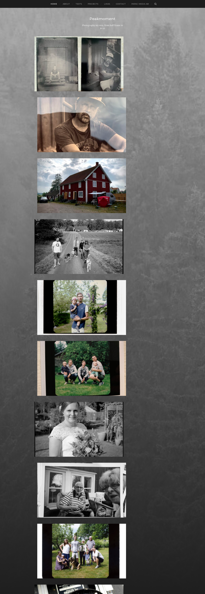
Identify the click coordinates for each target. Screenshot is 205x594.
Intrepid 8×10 (88, 408)
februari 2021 (41, 251)
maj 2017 (39, 345)
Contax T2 (87, 308)
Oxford (85, 471)
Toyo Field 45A (89, 548)
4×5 (83, 251)
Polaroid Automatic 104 (94, 492)
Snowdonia (87, 525)
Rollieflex (86, 508)
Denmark (87, 320)
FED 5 (85, 341)
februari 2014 (41, 427)
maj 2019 (39, 295)
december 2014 (43, 406)
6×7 (83, 260)
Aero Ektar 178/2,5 (91, 266)
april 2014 (39, 423)
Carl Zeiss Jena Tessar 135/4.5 (96, 295)
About (66, 4)
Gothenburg (88, 370)
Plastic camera (89, 487)
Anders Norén (107, 585)
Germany (86, 368)
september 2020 (43, 262)
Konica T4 (87, 423)
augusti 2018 (41, 314)
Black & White (89, 283)
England (86, 337)
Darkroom (87, 314)
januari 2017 (41, 354)
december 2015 (43, 381)
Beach (85, 276)
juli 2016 (39, 366)
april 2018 (40, 322)
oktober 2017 (41, 335)
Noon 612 (86, 464)
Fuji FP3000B (89, 364)
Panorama (87, 473)
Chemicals (87, 297)
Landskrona (88, 433)
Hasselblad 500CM (91, 385)
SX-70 (85, 540)
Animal (85, 270)
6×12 (84, 253)
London (86, 439)
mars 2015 (40, 400)
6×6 (83, 257)
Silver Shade (88, 519)
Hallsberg (87, 383)
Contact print (89, 303)
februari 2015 (41, 402)
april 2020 (40, 272)
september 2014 (43, 412)
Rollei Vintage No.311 (92, 506)
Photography (89, 479)
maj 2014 (39, 420)
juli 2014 (39, 416)
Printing (86, 500)
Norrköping (88, 466)
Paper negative (90, 475)
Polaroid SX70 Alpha (92, 496)
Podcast (86, 489)
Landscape (87, 431)
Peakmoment (102, 19)
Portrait (86, 498)
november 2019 (43, 283)
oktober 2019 (41, 285)
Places (85, 483)
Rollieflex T (87, 510)
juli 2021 (39, 247)
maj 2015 (39, 395)
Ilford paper (88, 397)
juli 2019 (39, 291)
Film (84, 343)
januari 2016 (41, 379)
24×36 (85, 249)
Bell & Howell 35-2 (91, 278)
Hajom (85, 379)
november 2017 (43, 333)
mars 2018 (40, 324)
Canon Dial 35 (89, 291)
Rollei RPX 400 (89, 504)
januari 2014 (41, 429)
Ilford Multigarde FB (92, 395)
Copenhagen (88, 310)
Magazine (87, 441)
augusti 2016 (41, 364)
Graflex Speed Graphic (93, 377)
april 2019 (39, 297)
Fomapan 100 (89, 349)
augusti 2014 (41, 414)
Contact (121, 4)
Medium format (90, 452)
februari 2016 (41, 377)
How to (85, 387)
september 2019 (43, 287)
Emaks (85, 335)
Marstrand (87, 448)
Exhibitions (87, 339)
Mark (84, 446)
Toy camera (88, 546)
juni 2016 (39, 368)
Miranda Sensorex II (92, 454)
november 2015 (43, 383)
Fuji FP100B (88, 360)
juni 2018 (39, 318)
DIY (83, 329)
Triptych (86, 550)
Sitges (85, 521)
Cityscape (86, 299)
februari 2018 (42, 326)
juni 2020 (39, 268)
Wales (85, 558)
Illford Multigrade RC (93, 400)
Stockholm (87, 531)
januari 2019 (41, 303)
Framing (86, 358)
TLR (84, 544)
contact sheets (89, 306)
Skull (84, 523)
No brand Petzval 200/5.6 (95, 462)
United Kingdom (90, 552)
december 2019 (43, 280)
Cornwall (86, 312)
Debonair (86, 318)
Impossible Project (91, 402)
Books (85, 285)
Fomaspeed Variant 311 (93, 351)
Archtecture (88, 272)
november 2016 (43, 358)
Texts (79, 4)
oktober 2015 (41, 385)
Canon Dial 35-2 (90, 293)
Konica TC (87, 425)
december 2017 (43, 331)
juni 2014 (39, 418)
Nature (85, 456)
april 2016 (39, 372)
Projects (93, 4)
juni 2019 (39, 293)
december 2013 (43, 431)
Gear (84, 366)
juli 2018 (39, 316)
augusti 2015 (41, 389)
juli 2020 (39, 266)
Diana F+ (86, 324)
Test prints (87, 542)
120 (83, 247)
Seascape (86, 515)
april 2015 (39, 397)
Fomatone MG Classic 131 (94, 354)
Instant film (88, 406)
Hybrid (85, 389)
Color (84, 301)
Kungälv (86, 429)
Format (85, 356)
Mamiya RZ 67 (89, 443)
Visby (84, 554)
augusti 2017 (41, 339)
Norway (86, 469)
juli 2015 (39, 391)
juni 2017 (39, 343)
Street (85, 533)
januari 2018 (41, 329)
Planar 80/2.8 (89, 485)
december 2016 (43, 356)
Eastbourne (88, 333)
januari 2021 (41, 253)
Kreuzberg (87, 427)
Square (85, 529)
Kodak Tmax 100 (90, 416)
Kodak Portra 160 (90, 414)
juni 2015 (39, 393)
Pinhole (86, 481)
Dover (85, 331)
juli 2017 (39, 341)
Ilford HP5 (87, 393)
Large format (88, 435)
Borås (84, 287)
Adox (84, 264)
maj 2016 (39, 370)
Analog (85, 268)
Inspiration (87, 404)
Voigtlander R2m (90, 556)
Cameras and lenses (92, 289)
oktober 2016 (41, 360)
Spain (84, 527)
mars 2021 (40, 249)
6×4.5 (84, 255)
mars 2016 (40, 374)
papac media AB (140, 4)
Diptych (86, 326)
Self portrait (88, 517)
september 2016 (43, 362)
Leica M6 (86, 437)
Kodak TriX (87, 420)
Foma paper (88, 345)
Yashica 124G (88, 561)
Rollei (84, 502)
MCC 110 (86, 450)
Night (84, 458)
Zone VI (86, 565)
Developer (87, 322)
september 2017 (43, 337)
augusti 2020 (42, 264)
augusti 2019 (41, 289)
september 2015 (43, 387)
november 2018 (43, 308)
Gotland (86, 372)
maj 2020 (39, 270)
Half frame (87, 381)
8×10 (84, 262)
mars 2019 (40, 299)
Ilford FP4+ (87, 391)
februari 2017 (41, 351)
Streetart (86, 535)
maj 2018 (39, 320)
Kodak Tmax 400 (90, 418)
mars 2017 (40, 349)
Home (54, 4)
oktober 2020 (42, 260)
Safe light (87, 512)
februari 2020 (42, 276)
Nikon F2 (86, 460)
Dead (84, 316)
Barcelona (87, 274)
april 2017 (39, 347)
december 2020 (43, 255)
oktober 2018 (42, 310)
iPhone (85, 410)
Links (107, 4)
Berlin (85, 280)
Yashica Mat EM (90, 563)
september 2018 (43, 312)
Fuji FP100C (88, 362)
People (85, 477)
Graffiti (85, 374)
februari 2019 (41, 301)
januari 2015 (41, 404)
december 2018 (43, 306)
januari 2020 (41, 278)
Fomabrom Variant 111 (93, 347)
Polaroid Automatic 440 (94, 494)
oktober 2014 (41, 410)
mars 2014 (40, 425)
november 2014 (43, 408)
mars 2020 (40, 274)
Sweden (86, 538)
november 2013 (43, 433)
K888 (84, 412)
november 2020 (43, 257)
